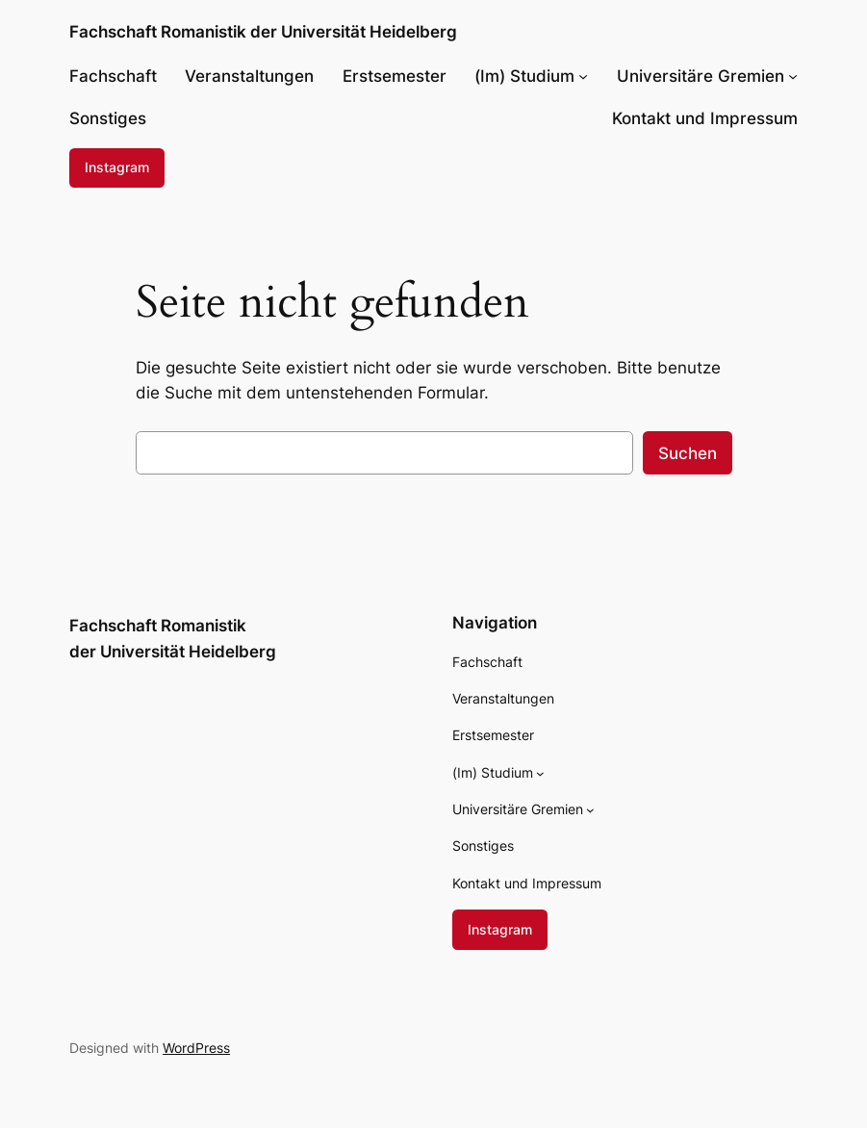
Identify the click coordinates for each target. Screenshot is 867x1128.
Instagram (117, 167)
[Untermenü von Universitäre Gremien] (793, 76)
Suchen (687, 453)
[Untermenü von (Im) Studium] (583, 76)
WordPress (196, 1047)
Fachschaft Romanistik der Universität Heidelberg (263, 31)
